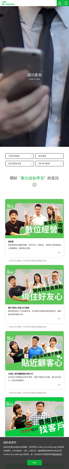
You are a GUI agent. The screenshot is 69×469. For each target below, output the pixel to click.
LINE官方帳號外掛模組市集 (35, 261)
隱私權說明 (57, 454)
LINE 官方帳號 (16, 261)
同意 (34, 463)
